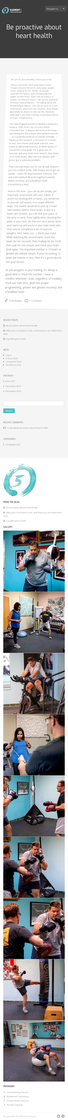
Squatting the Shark (16, 520)
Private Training (12, 1104)
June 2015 (10, 381)
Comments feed (13, 361)
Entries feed (12, 358)
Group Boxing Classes (15, 1092)
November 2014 (13, 391)
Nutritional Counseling (15, 1096)
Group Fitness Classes (16, 1100)
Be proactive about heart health (32, 427)
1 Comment (32, 328)
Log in (8, 355)
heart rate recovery (33, 131)
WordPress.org (13, 364)
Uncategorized (13, 444)
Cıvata (10, 427)
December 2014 (13, 386)
